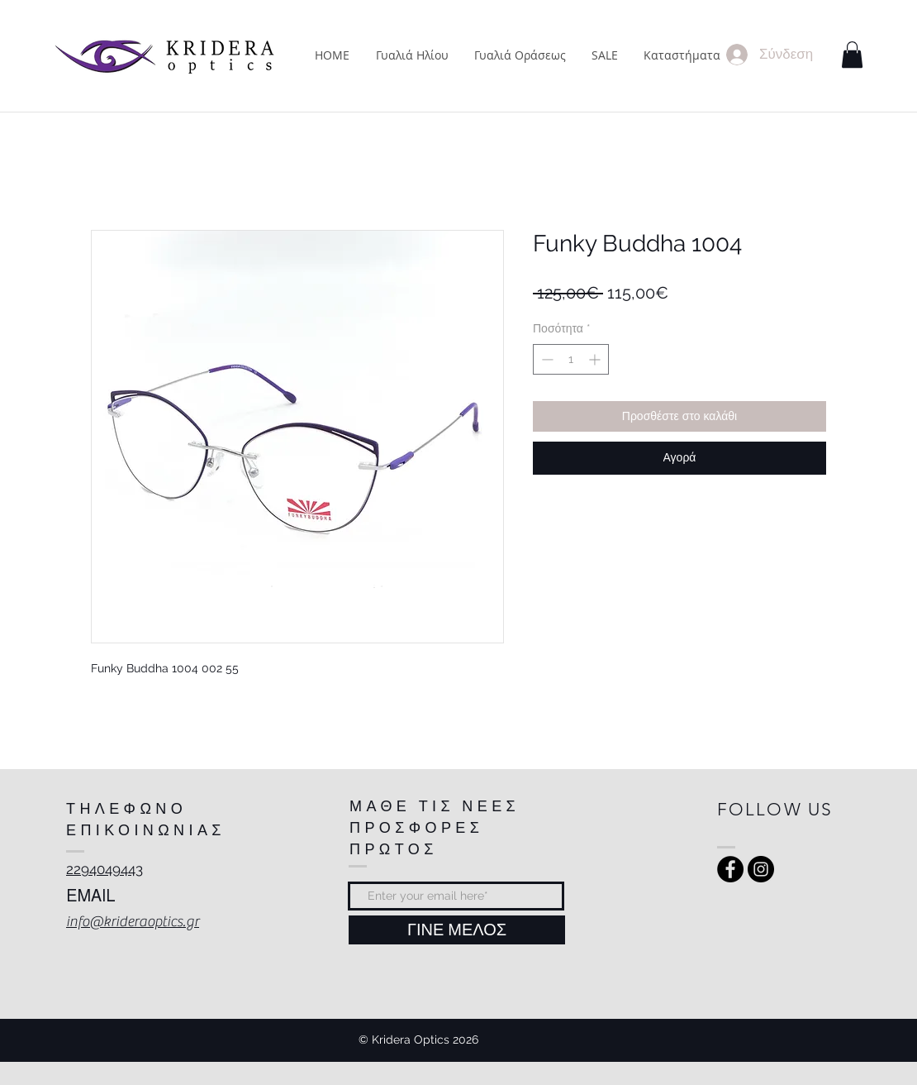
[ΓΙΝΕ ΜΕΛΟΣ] (457, 929)
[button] (852, 54)
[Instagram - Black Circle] (761, 869)
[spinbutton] (571, 359)
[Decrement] (545, 359)
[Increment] (596, 359)
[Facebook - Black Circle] (730, 869)
